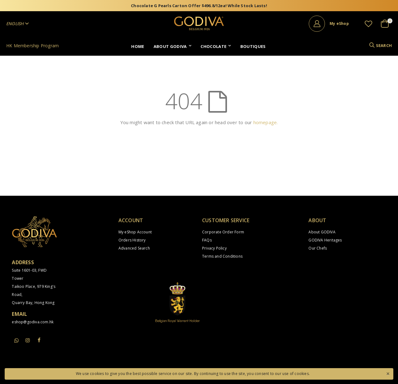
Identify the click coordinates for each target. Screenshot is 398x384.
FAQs (207, 240)
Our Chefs (317, 248)
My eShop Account (135, 232)
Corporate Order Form (223, 232)
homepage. (265, 122)
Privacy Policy (214, 248)
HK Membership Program (32, 46)
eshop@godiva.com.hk (32, 322)
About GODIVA (321, 232)
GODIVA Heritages (325, 240)
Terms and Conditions (222, 256)
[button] (368, 23)
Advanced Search (134, 248)
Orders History (132, 240)
